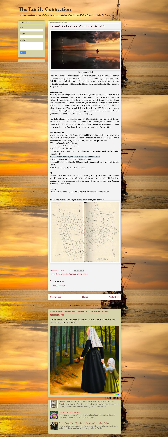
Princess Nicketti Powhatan (69, 412)
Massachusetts (82, 274)
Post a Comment (59, 286)
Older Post (114, 297)
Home (85, 297)
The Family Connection (44, 9)
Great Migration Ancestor (66, 274)
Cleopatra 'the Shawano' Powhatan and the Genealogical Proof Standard (86, 401)
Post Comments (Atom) (90, 306)
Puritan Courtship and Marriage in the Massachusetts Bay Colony (84, 423)
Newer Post (55, 297)
